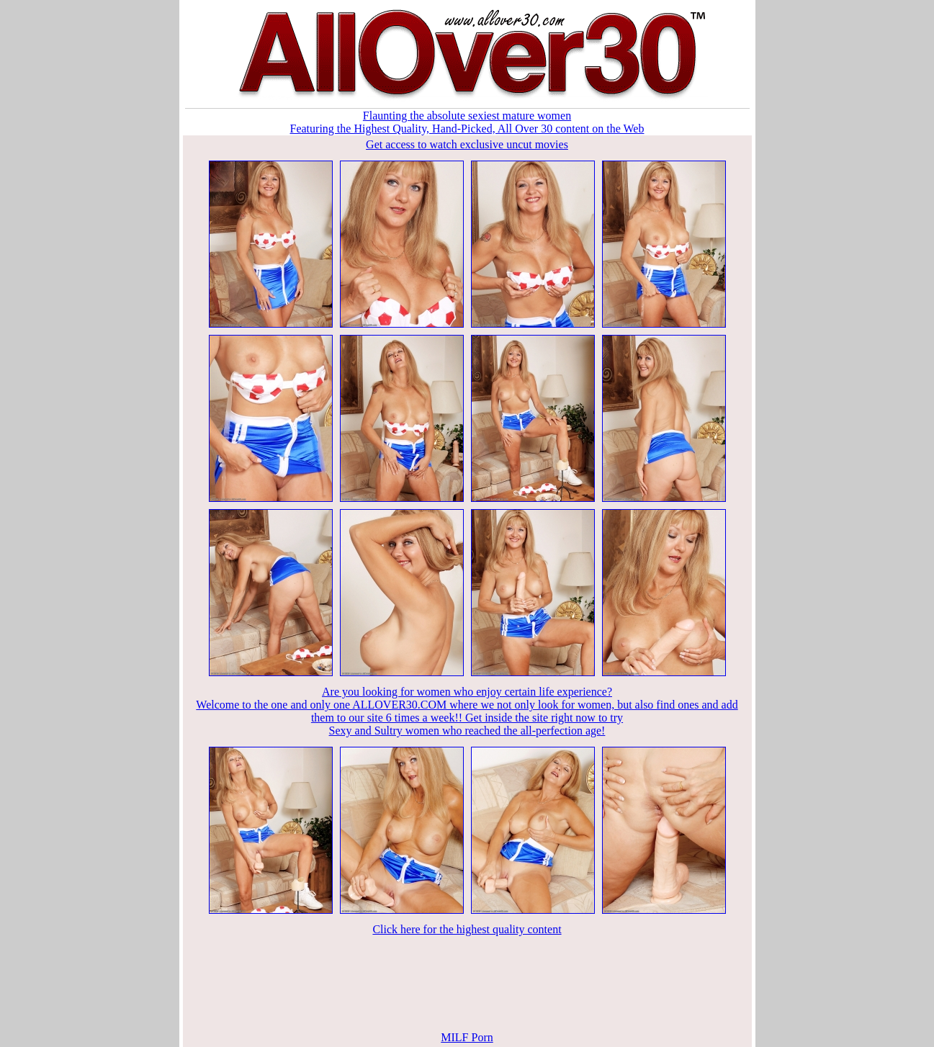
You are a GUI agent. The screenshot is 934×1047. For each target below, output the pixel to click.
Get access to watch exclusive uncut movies (467, 144)
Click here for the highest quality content (466, 929)
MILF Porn (467, 1037)
